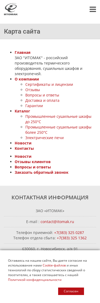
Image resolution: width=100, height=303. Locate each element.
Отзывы (32, 89)
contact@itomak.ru (57, 221)
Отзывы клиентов (33, 161)
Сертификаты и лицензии (49, 84)
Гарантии (34, 105)
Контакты (24, 148)
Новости (23, 143)
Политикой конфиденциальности (35, 279)
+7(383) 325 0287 (69, 232)
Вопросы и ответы (42, 95)
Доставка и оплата (42, 100)
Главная (22, 52)
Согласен (71, 291)
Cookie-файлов (54, 265)
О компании (27, 79)
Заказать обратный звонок (42, 172)
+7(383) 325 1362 (72, 237)
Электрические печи (44, 137)
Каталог (22, 111)
